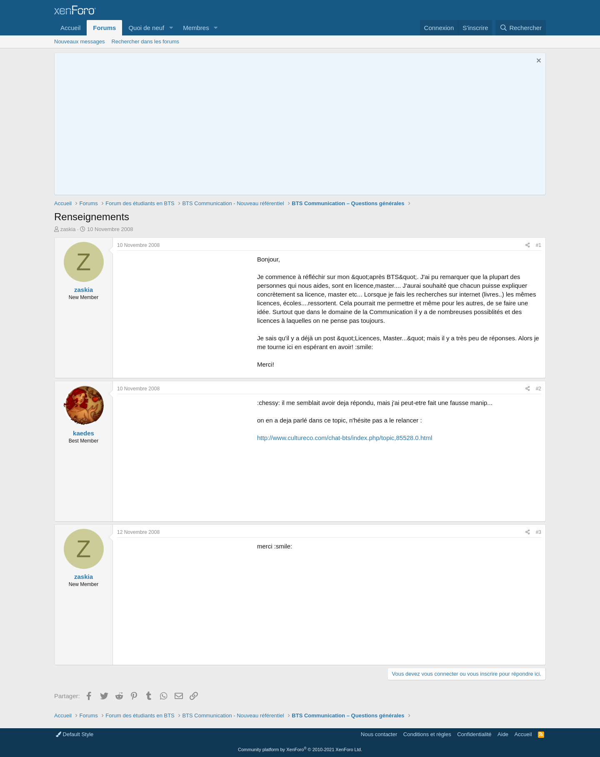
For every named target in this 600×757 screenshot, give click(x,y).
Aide (503, 734)
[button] (171, 27)
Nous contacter (379, 734)
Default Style (74, 734)
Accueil (70, 27)
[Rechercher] (520, 27)
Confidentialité (474, 734)
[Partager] (527, 245)
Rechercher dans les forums (145, 41)
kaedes (83, 433)
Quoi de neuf (146, 27)
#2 (538, 389)
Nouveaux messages (79, 41)
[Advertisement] (187, 313)
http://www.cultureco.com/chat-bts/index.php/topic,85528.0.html (344, 437)
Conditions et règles (427, 734)
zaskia (68, 229)
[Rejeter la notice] (537, 61)
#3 (538, 532)
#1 (538, 245)
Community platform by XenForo (300, 749)
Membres (196, 27)
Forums (104, 27)
